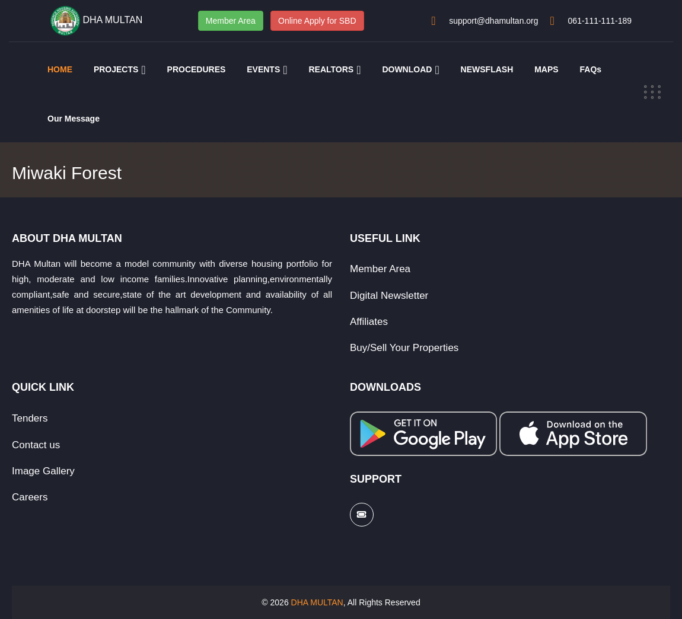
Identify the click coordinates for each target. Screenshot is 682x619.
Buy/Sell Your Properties (404, 347)
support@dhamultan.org (493, 20)
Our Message (73, 118)
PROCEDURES (196, 69)
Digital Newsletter (389, 295)
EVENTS (263, 69)
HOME (59, 69)
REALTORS (330, 69)
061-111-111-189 (600, 20)
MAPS (546, 69)
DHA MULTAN (317, 602)
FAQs (591, 69)
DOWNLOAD (407, 69)
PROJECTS (116, 69)
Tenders (29, 418)
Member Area (231, 20)
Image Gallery (43, 471)
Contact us (36, 445)
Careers (29, 497)
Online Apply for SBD (317, 20)
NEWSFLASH (487, 69)
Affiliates (369, 321)
